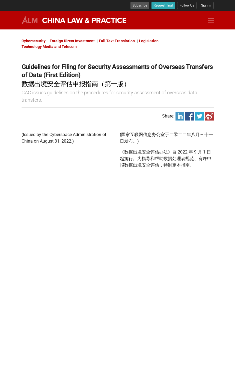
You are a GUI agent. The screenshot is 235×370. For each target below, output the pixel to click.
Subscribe (140, 5)
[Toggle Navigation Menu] (211, 20)
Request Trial (163, 5)
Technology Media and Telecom (49, 46)
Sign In (206, 5)
